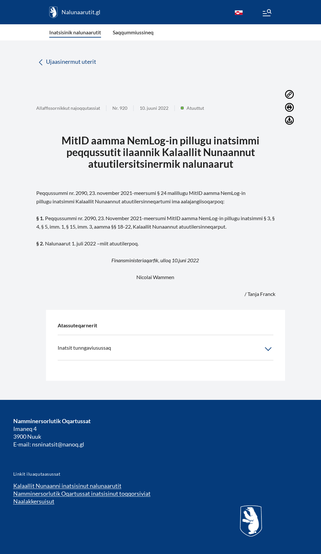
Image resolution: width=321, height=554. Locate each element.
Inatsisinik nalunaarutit (75, 32)
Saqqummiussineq (133, 32)
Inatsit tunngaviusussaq (165, 349)
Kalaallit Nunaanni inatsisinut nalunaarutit (67, 485)
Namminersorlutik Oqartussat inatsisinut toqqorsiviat (82, 493)
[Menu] (266, 13)
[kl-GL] (239, 12)
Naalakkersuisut (33, 501)
